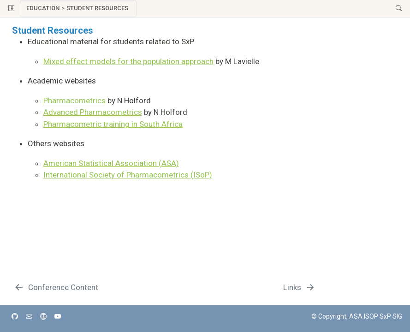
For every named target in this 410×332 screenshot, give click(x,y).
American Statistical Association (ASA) (111, 163)
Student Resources (97, 8)
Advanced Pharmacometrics (92, 112)
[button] (263, 8)
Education (42, 8)
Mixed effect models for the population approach (128, 61)
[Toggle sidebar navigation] (11, 8)
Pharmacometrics (74, 100)
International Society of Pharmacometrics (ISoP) (127, 174)
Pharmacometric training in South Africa (113, 124)
